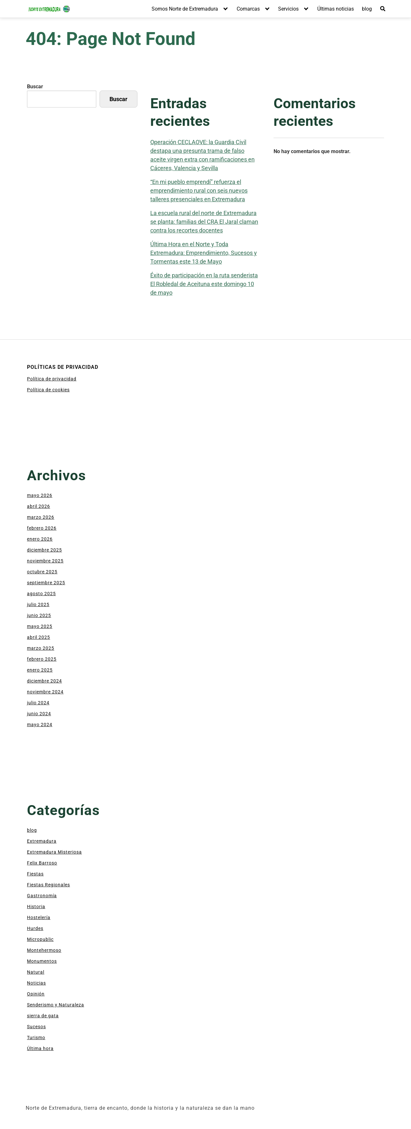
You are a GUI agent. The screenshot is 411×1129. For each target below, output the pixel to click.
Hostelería (38, 917)
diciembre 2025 (44, 549)
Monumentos (42, 961)
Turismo (36, 1037)
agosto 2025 (41, 593)
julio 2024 (38, 702)
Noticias (36, 983)
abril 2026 (38, 506)
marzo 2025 (40, 648)
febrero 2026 (42, 528)
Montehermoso (44, 950)
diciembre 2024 (44, 680)
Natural (35, 972)
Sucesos (36, 1026)
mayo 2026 (39, 495)
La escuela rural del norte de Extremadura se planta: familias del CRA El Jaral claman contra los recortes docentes (204, 222)
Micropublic (40, 939)
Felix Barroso (42, 862)
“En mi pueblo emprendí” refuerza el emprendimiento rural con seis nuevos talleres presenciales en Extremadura (199, 190)
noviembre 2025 (45, 560)
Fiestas (35, 873)
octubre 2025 (42, 571)
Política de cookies (48, 389)
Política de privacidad (51, 378)
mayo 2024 (39, 724)
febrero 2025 (42, 659)
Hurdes (35, 928)
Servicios (288, 9)
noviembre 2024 (45, 691)
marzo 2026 (40, 517)
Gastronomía (42, 895)
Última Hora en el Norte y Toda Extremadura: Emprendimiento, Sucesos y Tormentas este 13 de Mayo (203, 253)
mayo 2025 (39, 626)
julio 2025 (38, 604)
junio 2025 (39, 615)
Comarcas (248, 9)
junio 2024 (39, 713)
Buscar (35, 86)
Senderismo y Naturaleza (55, 1004)
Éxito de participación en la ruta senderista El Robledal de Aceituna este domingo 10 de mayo (204, 284)
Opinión (36, 993)
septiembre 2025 (46, 582)
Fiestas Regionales (48, 884)
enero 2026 (40, 539)
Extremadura (42, 841)
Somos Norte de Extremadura (185, 9)
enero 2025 (40, 670)
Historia (36, 906)
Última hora (40, 1048)
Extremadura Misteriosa (54, 852)
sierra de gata (43, 1015)
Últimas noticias (335, 9)
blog (367, 9)
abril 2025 (38, 637)
